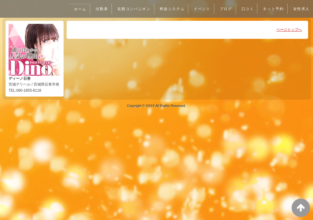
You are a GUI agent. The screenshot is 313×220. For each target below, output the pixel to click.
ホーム (75, 9)
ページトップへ (289, 30)
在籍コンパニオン (130, 9)
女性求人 (301, 9)
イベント (199, 9)
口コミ (246, 9)
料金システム (169, 9)
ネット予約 (272, 9)
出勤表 (97, 9)
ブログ (224, 9)
